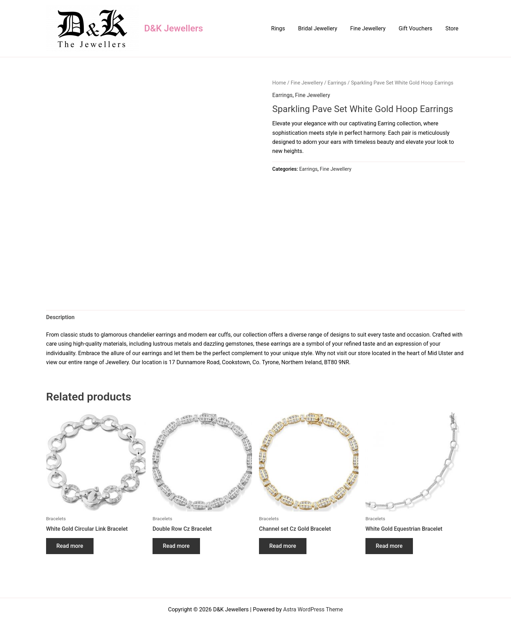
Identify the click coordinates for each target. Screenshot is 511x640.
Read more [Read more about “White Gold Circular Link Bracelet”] (70, 546)
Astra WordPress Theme (313, 609)
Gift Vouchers (418, 28)
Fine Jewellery (372, 28)
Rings (287, 28)
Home (279, 83)
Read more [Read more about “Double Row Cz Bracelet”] (176, 546)
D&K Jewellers (173, 28)
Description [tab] (60, 317)
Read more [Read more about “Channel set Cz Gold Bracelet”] (282, 546)
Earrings (337, 83)
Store (452, 28)
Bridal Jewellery (324, 28)
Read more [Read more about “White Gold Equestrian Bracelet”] (389, 546)
